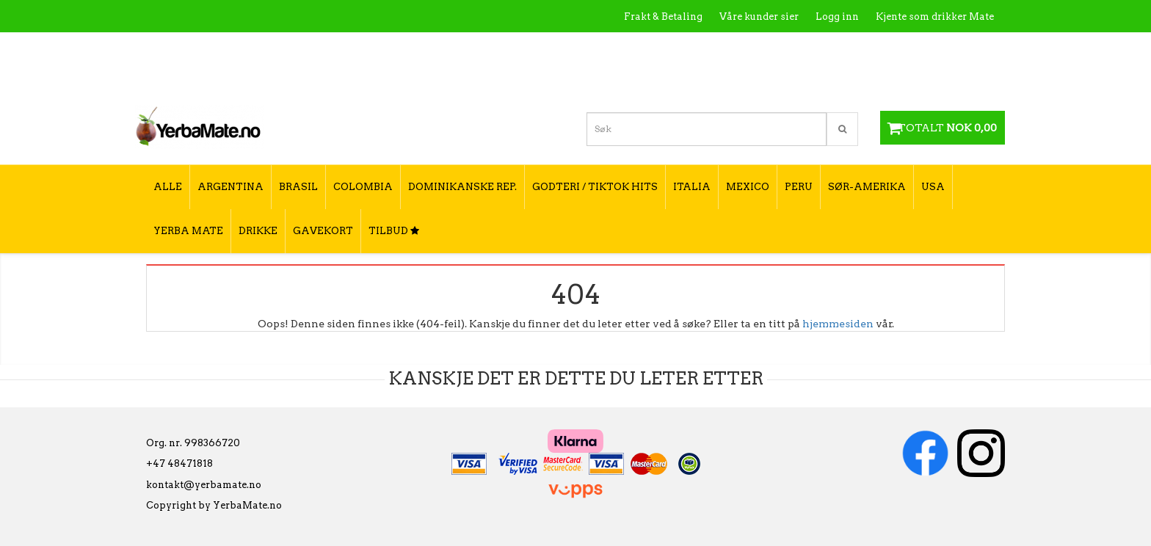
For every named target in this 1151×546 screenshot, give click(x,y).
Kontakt (784, 48)
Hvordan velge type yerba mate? (915, 78)
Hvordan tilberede (949, 48)
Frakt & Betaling (663, 16)
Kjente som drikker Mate (935, 16)
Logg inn (837, 16)
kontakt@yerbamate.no (203, 484)
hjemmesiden (838, 324)
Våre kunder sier (759, 16)
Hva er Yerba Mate (702, 48)
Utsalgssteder (854, 48)
